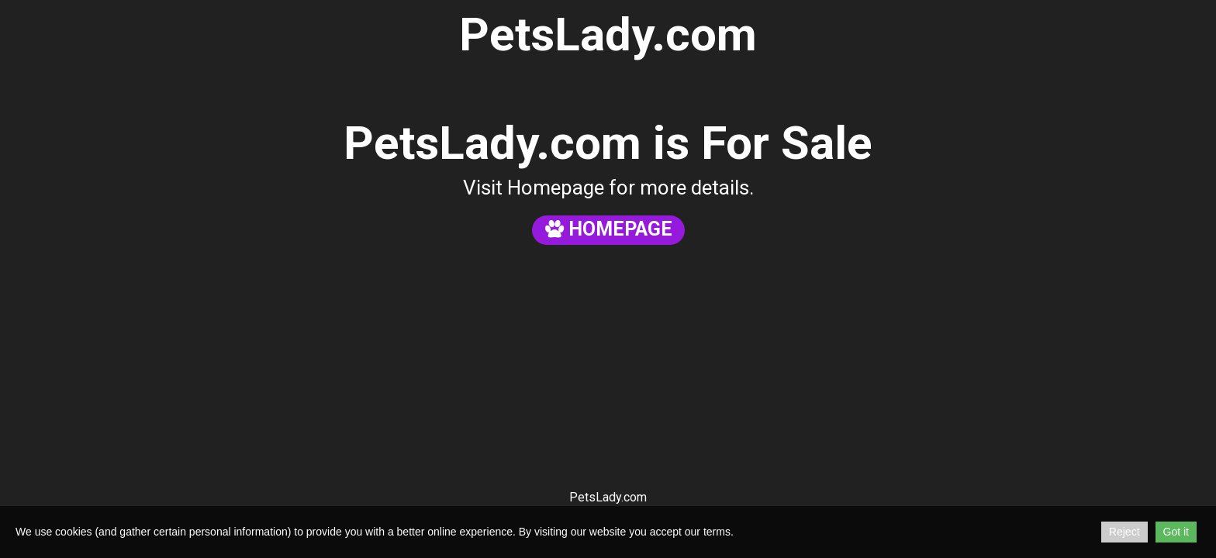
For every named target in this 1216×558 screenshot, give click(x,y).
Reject (1124, 531)
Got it (1176, 531)
